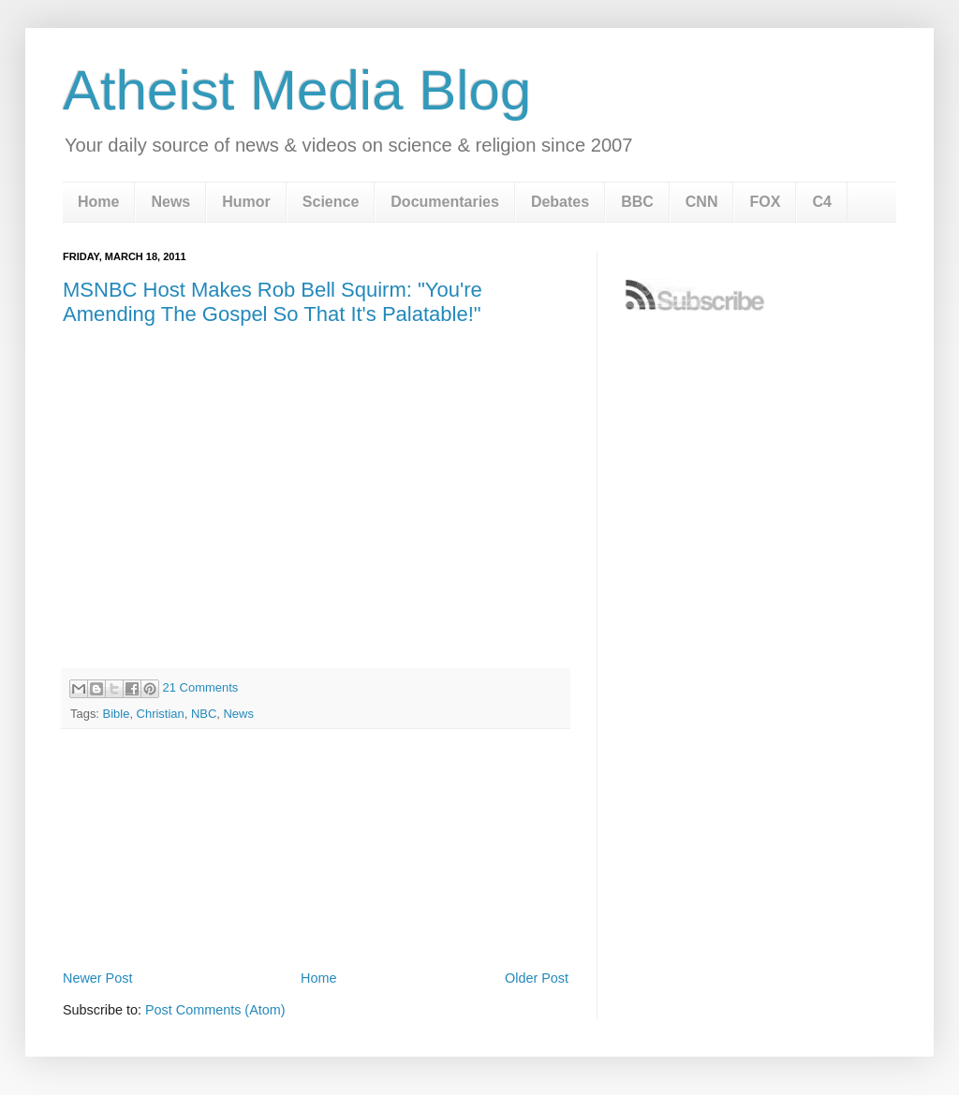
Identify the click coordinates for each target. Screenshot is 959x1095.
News (170, 202)
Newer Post (97, 978)
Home (98, 202)
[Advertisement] (315, 913)
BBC (637, 202)
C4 (821, 202)
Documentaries (445, 202)
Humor (246, 202)
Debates (560, 202)
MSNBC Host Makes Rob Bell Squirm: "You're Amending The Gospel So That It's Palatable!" (272, 302)
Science (330, 202)
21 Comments (201, 687)
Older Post (536, 978)
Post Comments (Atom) (215, 1009)
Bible (116, 714)
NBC (203, 714)
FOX (764, 202)
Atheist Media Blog (297, 90)
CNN (702, 202)
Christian (160, 714)
